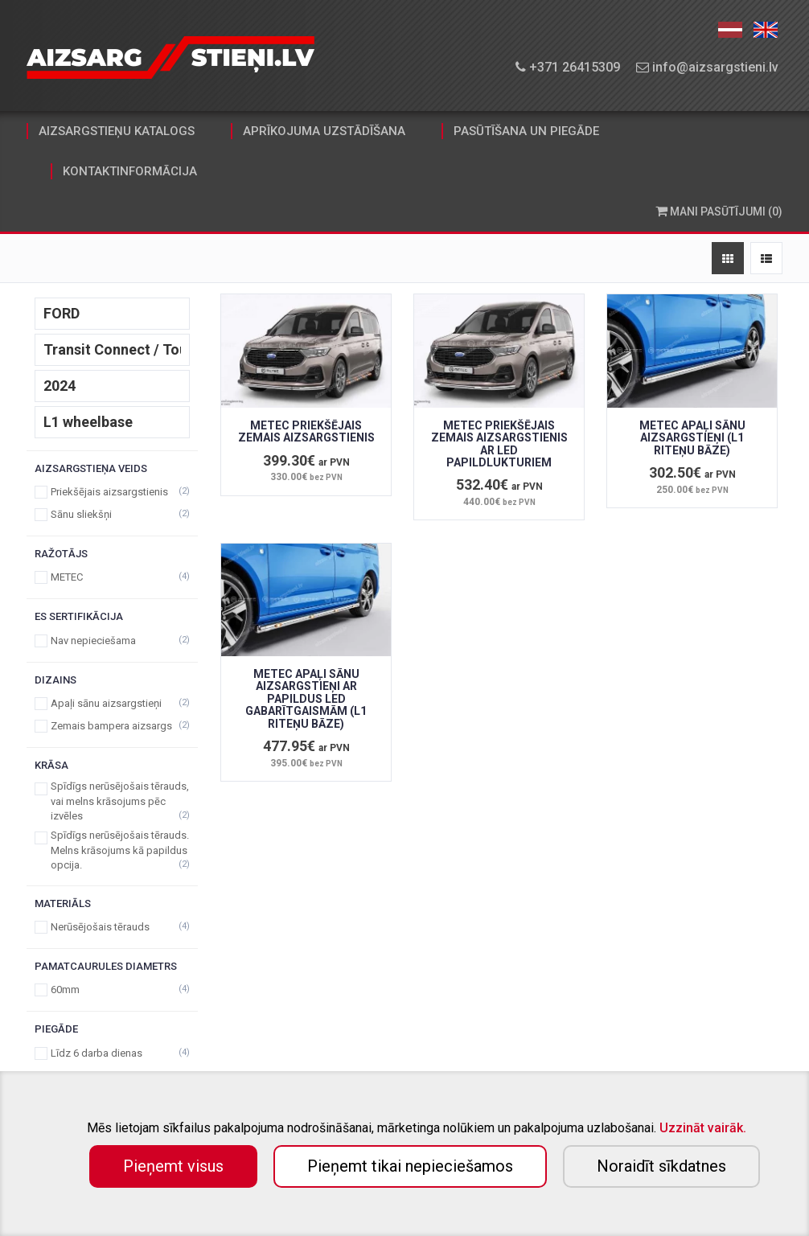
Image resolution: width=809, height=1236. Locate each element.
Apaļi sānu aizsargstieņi (112, 703)
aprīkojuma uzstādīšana (324, 131)
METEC (112, 577)
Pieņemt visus (173, 1166)
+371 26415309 (567, 67)
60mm (112, 989)
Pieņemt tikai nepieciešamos (410, 1166)
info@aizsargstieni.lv (707, 67)
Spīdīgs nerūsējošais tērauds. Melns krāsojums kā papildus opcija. (112, 850)
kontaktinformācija (130, 171)
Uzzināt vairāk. (702, 1127)
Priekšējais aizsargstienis (112, 492)
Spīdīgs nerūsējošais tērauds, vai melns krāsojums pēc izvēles (112, 801)
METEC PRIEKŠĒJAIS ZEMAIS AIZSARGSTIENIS (306, 431)
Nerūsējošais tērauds (112, 927)
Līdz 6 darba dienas (112, 1053)
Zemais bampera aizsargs (112, 726)
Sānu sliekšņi (112, 514)
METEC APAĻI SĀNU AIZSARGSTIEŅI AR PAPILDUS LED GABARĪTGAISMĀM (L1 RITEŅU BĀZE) (306, 698)
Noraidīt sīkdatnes (661, 1166)
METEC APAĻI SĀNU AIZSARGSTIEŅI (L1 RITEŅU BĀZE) (692, 438)
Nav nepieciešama (112, 640)
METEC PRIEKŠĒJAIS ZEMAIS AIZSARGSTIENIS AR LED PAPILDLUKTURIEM (499, 444)
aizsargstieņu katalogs (117, 131)
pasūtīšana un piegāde (526, 131)
